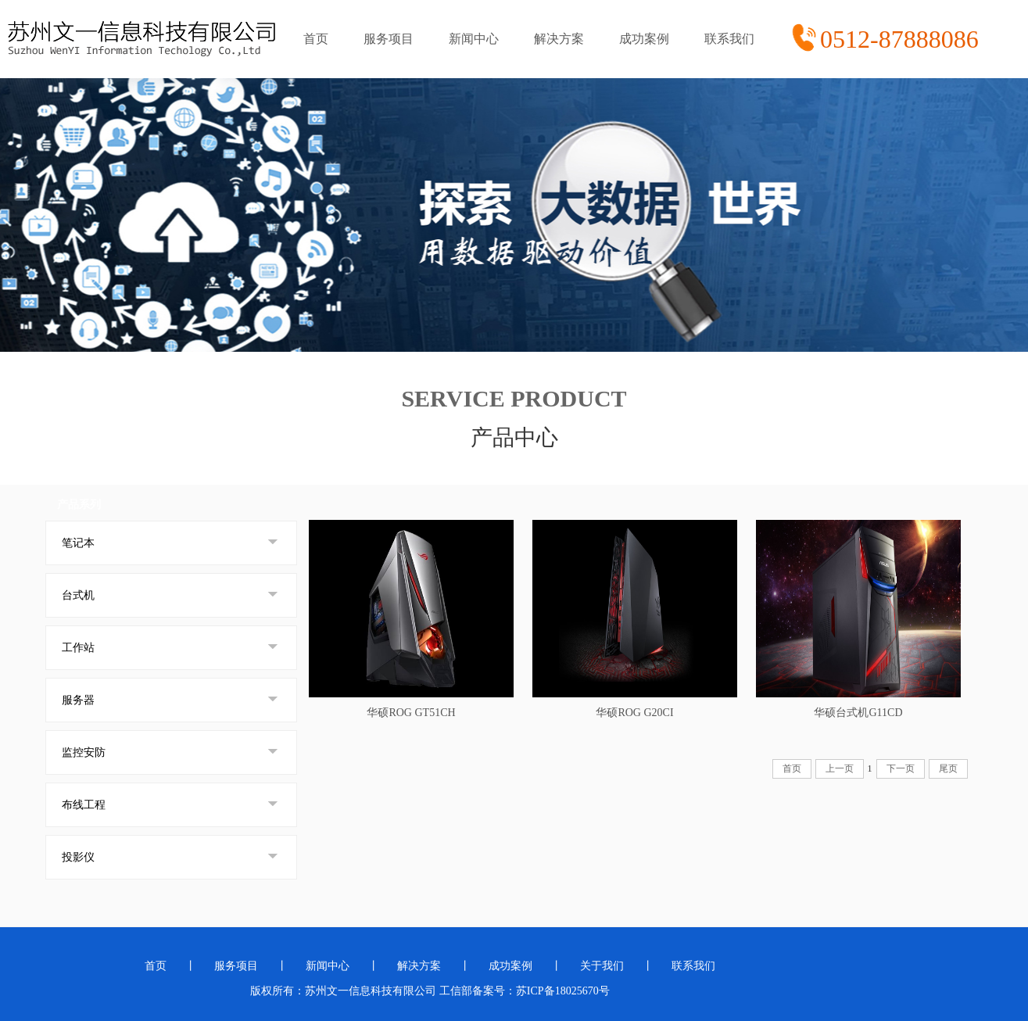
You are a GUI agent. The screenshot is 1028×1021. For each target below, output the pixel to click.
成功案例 (644, 38)
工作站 (78, 648)
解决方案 (559, 38)
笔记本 (78, 543)
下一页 (901, 768)
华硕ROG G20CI (634, 712)
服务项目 (389, 38)
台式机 (78, 595)
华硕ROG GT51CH (411, 712)
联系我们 (729, 38)
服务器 (78, 700)
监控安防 (84, 752)
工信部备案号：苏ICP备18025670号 (524, 991)
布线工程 (84, 805)
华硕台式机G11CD (858, 712)
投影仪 (78, 857)
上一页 (840, 768)
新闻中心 (474, 38)
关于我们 (602, 966)
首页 (315, 38)
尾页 (948, 768)
